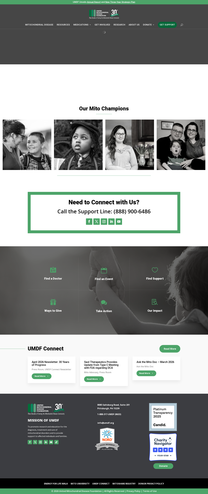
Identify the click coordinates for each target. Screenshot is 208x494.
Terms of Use (150, 491)
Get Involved (102, 25)
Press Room (38, 369)
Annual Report (94, 2)
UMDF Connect (101, 484)
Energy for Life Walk (56, 484)
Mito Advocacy (91, 372)
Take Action (104, 311)
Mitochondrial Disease (39, 25)
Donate (147, 25)
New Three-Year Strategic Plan (120, 2)
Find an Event (104, 279)
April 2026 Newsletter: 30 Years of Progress (50, 363)
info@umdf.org (106, 422)
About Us (134, 25)
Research (119, 25)
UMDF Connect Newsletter (58, 369)
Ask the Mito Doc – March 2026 (155, 362)
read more (40, 376)
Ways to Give (53, 310)
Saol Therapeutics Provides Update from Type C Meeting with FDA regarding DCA (101, 364)
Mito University (80, 484)
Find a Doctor (53, 278)
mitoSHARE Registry (123, 484)
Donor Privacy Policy (151, 484)
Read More (170, 348)
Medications (80, 25)
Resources (63, 25)
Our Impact (155, 310)
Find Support (155, 278)
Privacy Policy (133, 491)
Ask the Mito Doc (144, 366)
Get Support (167, 24)
